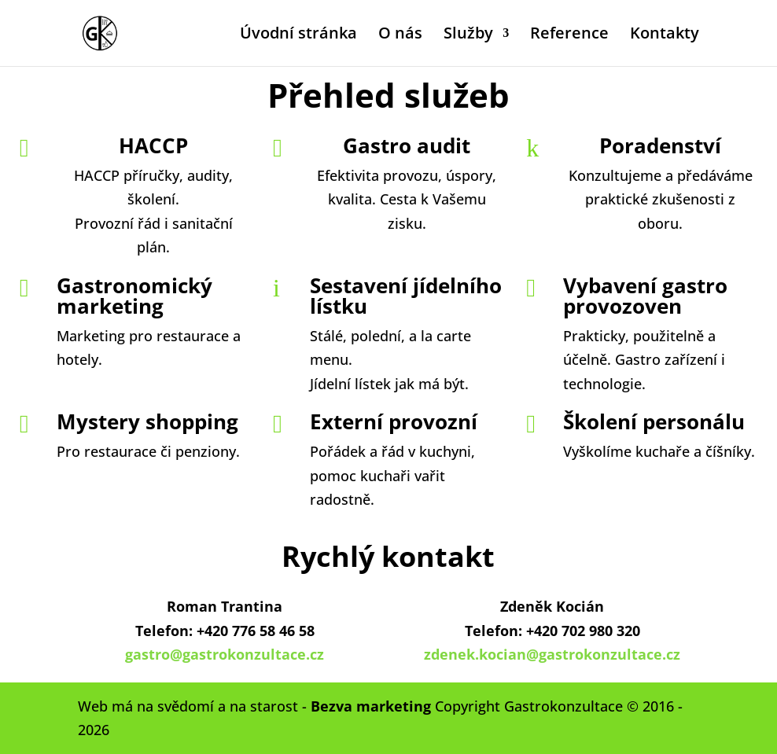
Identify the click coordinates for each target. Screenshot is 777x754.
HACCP (153, 145)
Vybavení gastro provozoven (645, 295)
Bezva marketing (371, 706)
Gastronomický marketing (134, 295)
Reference (569, 35)
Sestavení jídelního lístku (406, 295)
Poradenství (660, 145)
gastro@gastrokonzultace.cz (224, 654)
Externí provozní (393, 421)
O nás (400, 35)
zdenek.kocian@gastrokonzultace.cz (552, 654)
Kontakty (664, 35)
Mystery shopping (147, 421)
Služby (468, 35)
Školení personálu (654, 421)
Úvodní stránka (298, 35)
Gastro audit (406, 145)
